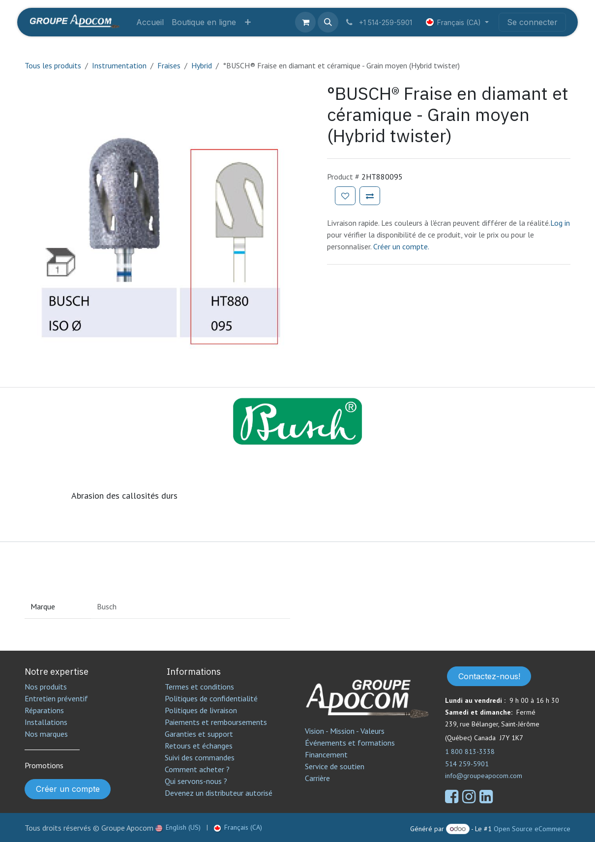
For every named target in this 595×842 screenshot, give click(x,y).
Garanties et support (199, 734)
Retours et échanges (199, 746)
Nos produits (46, 687)
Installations (46, 722)
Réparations (44, 710)
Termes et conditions (199, 687)
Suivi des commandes (200, 757)
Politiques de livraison (201, 710)
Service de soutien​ (334, 766)
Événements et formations (350, 743)
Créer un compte (68, 789)
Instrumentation (119, 65)
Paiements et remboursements (216, 722)
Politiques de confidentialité (211, 698)
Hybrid (201, 65)
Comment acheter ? (197, 769)
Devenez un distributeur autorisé (219, 793)
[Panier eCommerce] (305, 22)
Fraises (168, 65)
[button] (328, 22)
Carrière (317, 778)
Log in (560, 223)
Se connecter (532, 22)
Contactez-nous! (489, 676)
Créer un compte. (401, 246)
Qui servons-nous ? (196, 781)
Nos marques (46, 734)
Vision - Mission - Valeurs (345, 731)
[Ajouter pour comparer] (369, 195)
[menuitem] (150, 22)
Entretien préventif (56, 698)
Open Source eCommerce (532, 828)
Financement (326, 754)
